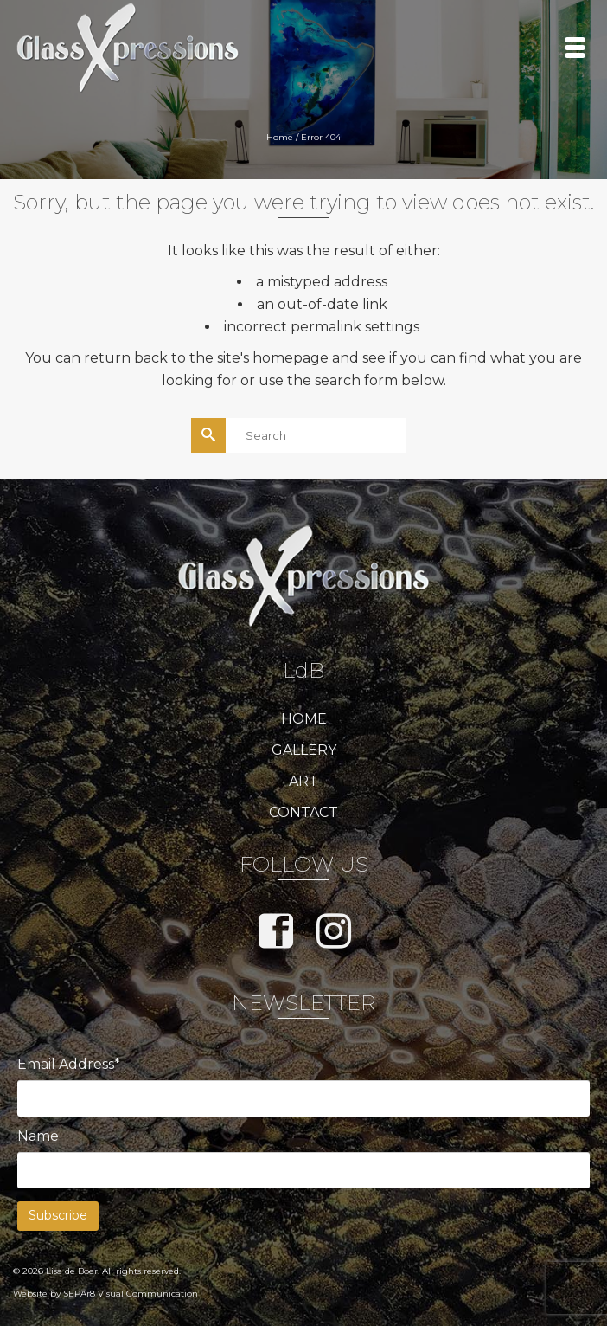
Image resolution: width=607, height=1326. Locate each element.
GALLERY (304, 750)
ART (303, 781)
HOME (304, 719)
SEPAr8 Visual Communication (130, 1293)
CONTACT (303, 812)
